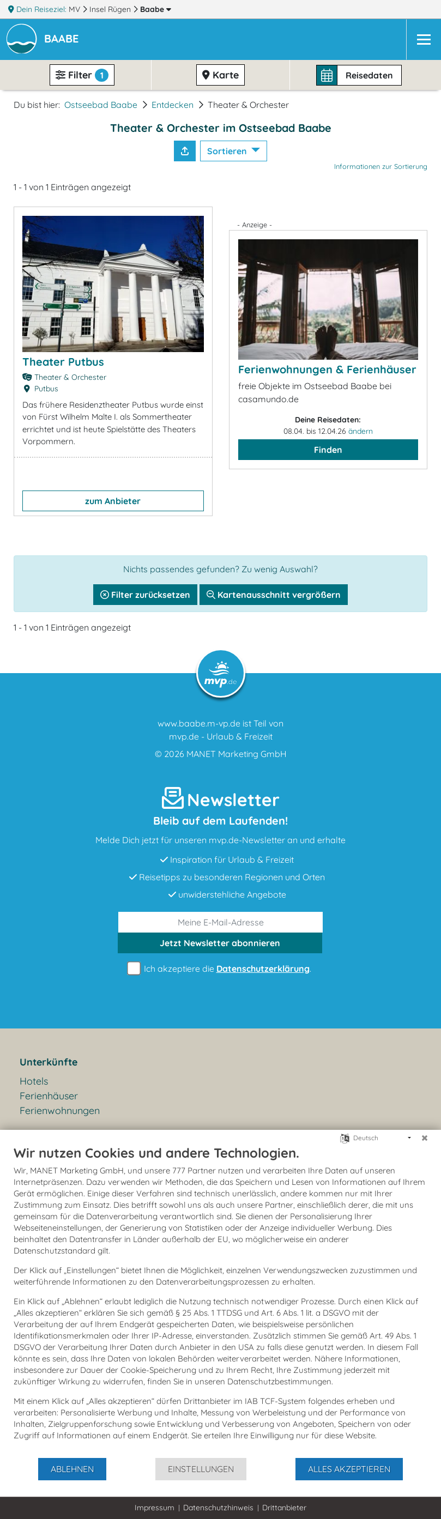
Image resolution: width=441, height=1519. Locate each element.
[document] (220, 1300)
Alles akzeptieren (349, 1468)
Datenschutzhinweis (218, 1507)
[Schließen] (424, 1138)
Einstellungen (201, 1468)
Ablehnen (72, 1468)
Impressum (154, 1507)
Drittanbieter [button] (284, 1507)
